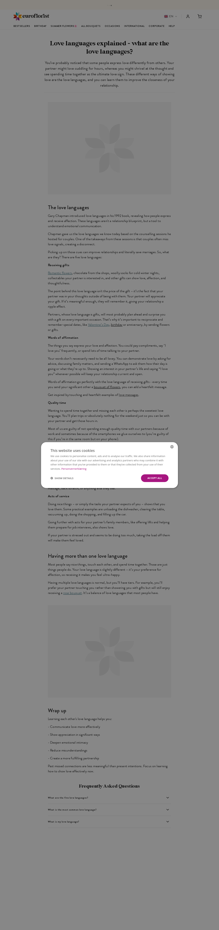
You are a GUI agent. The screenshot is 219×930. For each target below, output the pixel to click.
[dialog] (109, 465)
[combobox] (172, 446)
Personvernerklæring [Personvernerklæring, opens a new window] (74, 468)
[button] (61, 478)
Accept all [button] (154, 478)
